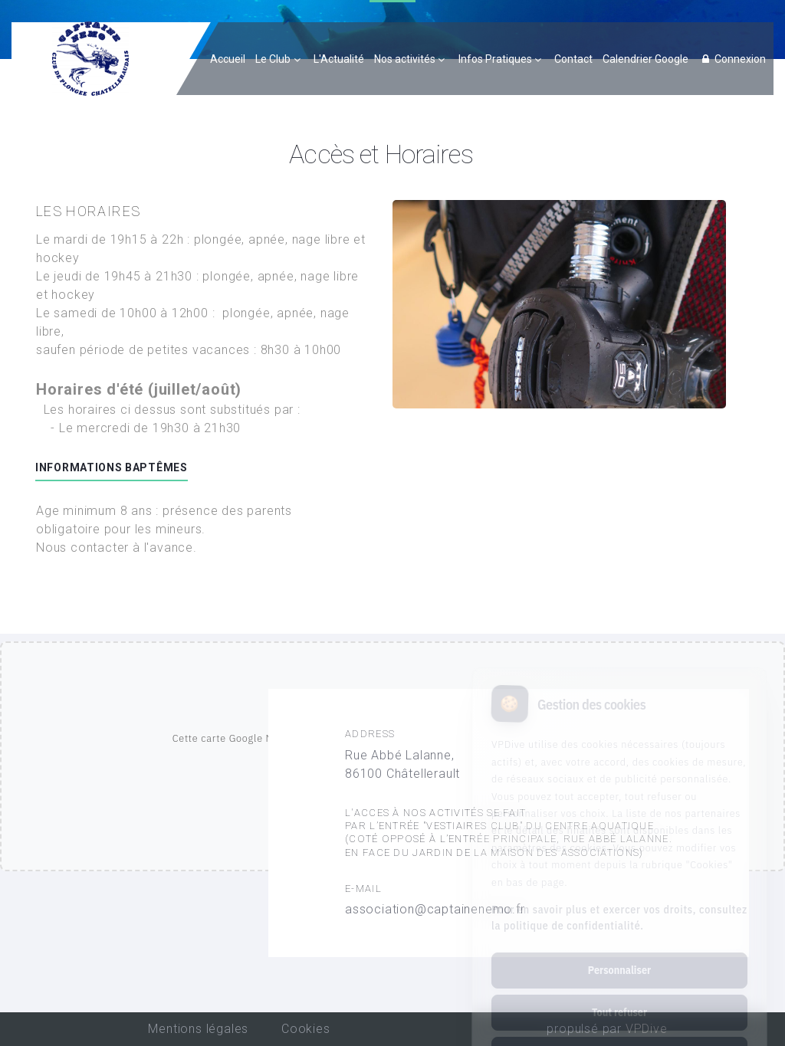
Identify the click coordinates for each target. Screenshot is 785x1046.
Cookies (305, 1028)
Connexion (732, 59)
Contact (573, 59)
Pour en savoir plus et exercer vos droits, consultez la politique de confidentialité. (619, 858)
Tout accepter (619, 995)
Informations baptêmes (111, 467)
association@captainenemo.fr (435, 909)
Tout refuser (619, 952)
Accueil (227, 59)
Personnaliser (619, 910)
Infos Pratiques (495, 59)
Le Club (273, 59)
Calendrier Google (645, 59)
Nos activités (404, 59)
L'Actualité (339, 59)
